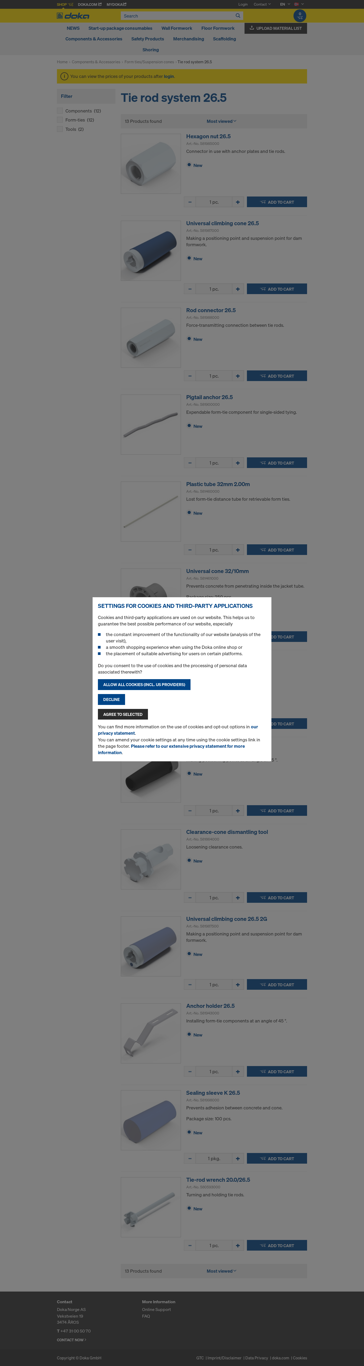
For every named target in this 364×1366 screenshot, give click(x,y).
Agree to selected (123, 714)
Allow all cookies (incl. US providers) (144, 684)
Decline (111, 699)
